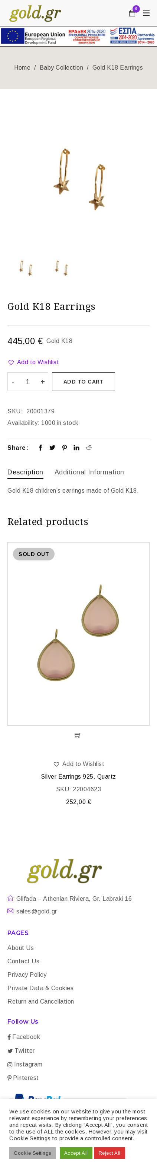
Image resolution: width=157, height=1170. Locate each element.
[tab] (25, 473)
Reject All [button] (110, 1153)
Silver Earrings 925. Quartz (78, 776)
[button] (33, 362)
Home (22, 67)
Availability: (23, 423)
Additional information (89, 472)
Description (25, 472)
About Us (20, 948)
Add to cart (83, 382)
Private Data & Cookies (40, 988)
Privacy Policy (26, 975)
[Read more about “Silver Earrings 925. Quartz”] (78, 735)
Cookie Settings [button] (33, 1153)
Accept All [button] (76, 1153)
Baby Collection (62, 67)
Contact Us (23, 961)
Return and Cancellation (40, 1001)
